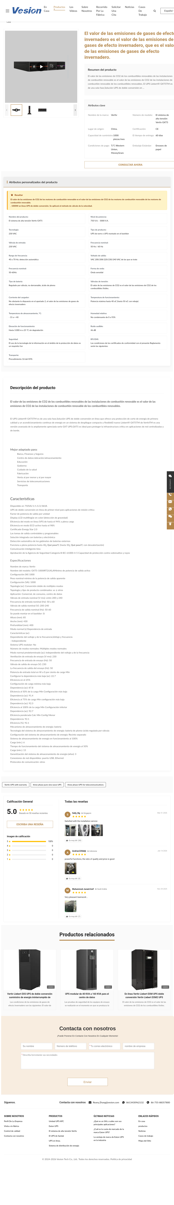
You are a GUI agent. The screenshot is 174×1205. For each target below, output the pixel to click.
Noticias (129, 6)
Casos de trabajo (143, 10)
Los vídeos (73, 8)
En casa (46, 8)
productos (142, 1126)
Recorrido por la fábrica (101, 10)
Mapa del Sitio (144, 1140)
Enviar (88, 1082)
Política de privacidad (121, 1159)
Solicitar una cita (116, 10)
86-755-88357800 (158, 1102)
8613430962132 (133, 1102)
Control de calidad (12, 1131)
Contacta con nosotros (14, 1136)
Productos (59, 6)
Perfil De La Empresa (13, 1121)
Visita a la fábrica (11, 1126)
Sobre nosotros (87, 8)
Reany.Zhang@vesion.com (104, 1102)
